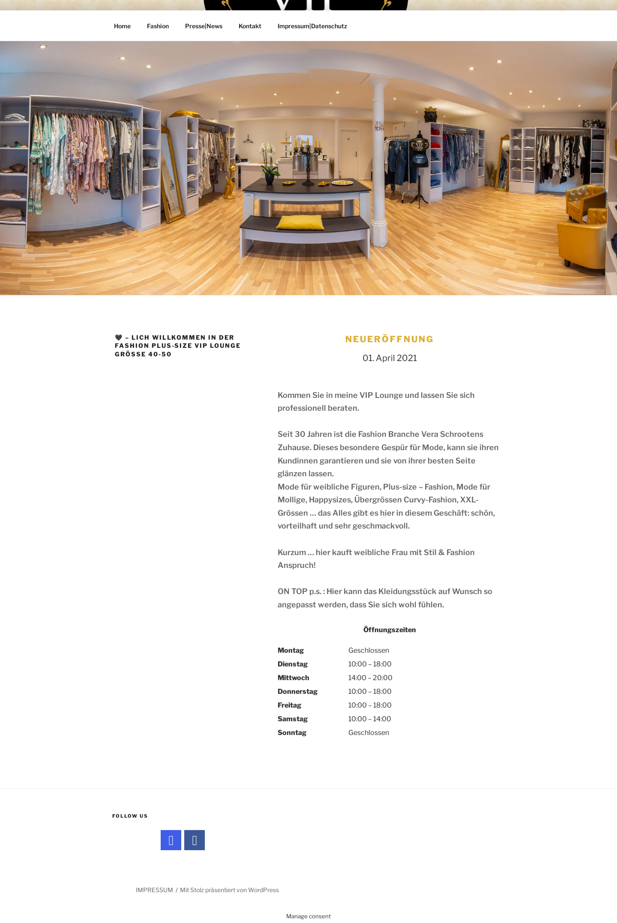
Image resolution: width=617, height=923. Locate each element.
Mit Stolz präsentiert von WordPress (229, 889)
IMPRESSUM (154, 889)
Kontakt (250, 26)
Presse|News (203, 26)
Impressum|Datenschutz (312, 26)
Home (122, 26)
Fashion (158, 26)
